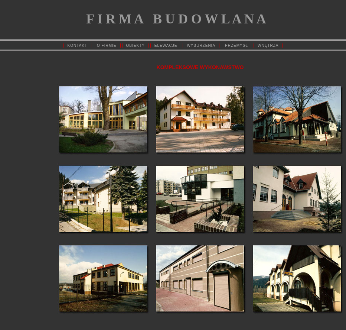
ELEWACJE (165, 45)
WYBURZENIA (201, 45)
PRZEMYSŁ (236, 45)
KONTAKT (77, 45)
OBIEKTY (135, 45)
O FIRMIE (106, 45)
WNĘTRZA (268, 45)
